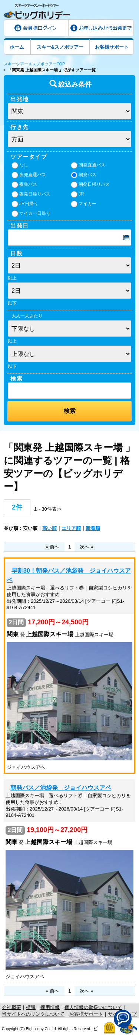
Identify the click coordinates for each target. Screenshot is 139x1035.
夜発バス (24, 184)
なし (19, 165)
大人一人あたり (27, 315)
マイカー (83, 204)
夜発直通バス (28, 175)
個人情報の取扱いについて (93, 1007)
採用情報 (50, 1007)
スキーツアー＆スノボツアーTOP (34, 64)
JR (77, 194)
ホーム (17, 47)
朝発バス (83, 175)
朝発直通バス (88, 165)
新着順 (93, 528)
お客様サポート (112, 47)
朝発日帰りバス (90, 184)
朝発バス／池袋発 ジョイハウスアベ (60, 788)
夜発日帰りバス (30, 194)
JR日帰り (24, 204)
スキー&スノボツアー (60, 47)
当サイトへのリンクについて (33, 1014)
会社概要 (11, 1007)
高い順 (49, 528)
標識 (31, 1007)
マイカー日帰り (30, 213)
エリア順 (71, 528)
